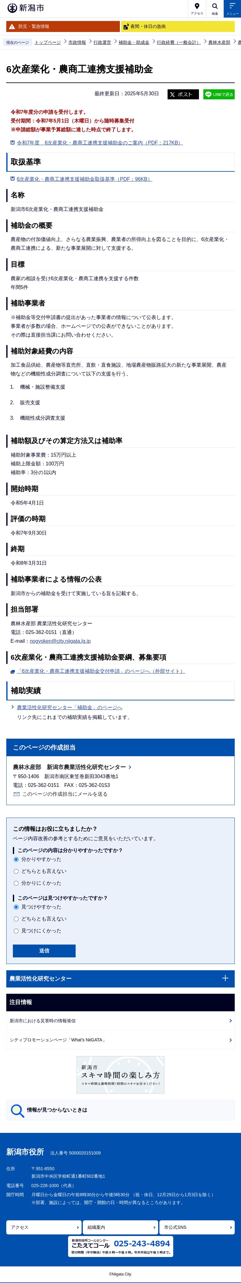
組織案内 (96, 1227)
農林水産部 (219, 42)
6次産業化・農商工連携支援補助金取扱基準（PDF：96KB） (85, 179)
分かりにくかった (41, 883)
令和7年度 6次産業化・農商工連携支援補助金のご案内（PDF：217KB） (100, 142)
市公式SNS (175, 1227)
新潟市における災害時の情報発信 (43, 1020)
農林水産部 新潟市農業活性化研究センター (69, 767)
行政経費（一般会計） (179, 42)
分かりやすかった (41, 859)
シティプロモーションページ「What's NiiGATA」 (58, 1039)
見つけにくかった (41, 930)
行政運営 (102, 42)
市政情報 (77, 42)
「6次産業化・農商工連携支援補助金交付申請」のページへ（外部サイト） (101, 670)
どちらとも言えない (44, 871)
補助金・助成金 (134, 42)
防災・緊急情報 (34, 26)
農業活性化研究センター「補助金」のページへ (69, 707)
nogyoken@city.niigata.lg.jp (60, 641)
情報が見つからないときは (57, 1110)
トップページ (48, 42)
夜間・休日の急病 (148, 26)
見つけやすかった (41, 906)
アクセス (20, 1227)
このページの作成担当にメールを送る (65, 794)
